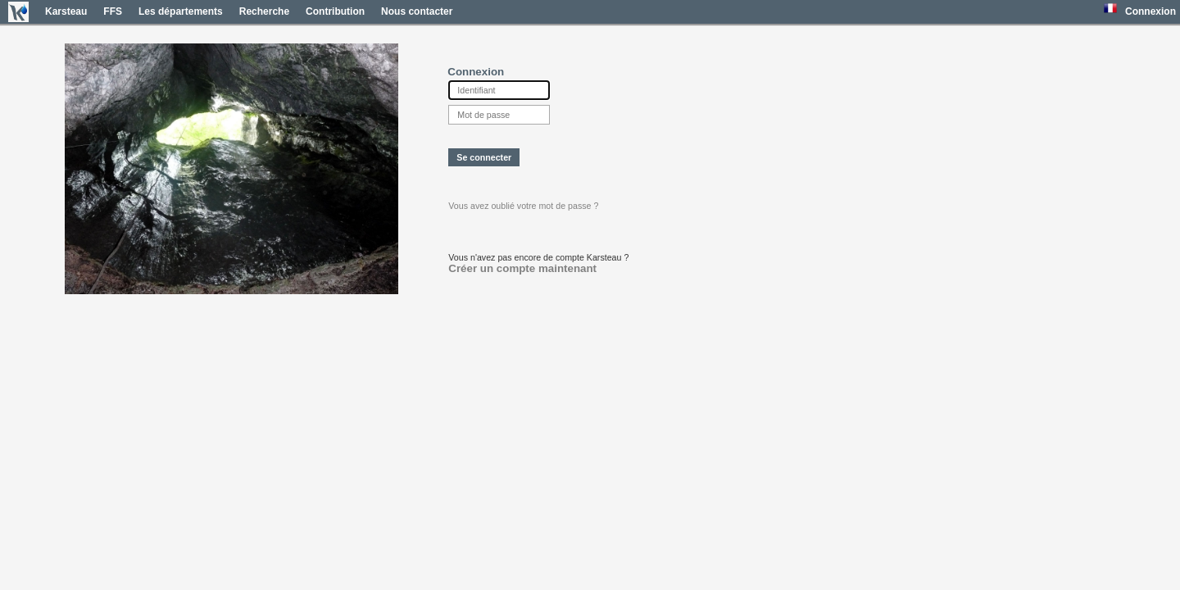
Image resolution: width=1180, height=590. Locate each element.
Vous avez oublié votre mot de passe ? (523, 206)
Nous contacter (416, 11)
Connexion (1150, 11)
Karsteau (66, 11)
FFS (112, 11)
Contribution (335, 11)
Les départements (180, 11)
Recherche (264, 11)
